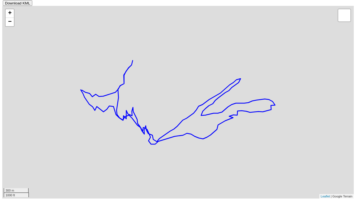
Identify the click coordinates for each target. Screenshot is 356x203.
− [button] (10, 22)
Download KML (17, 3)
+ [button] (10, 13)
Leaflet (325, 196)
